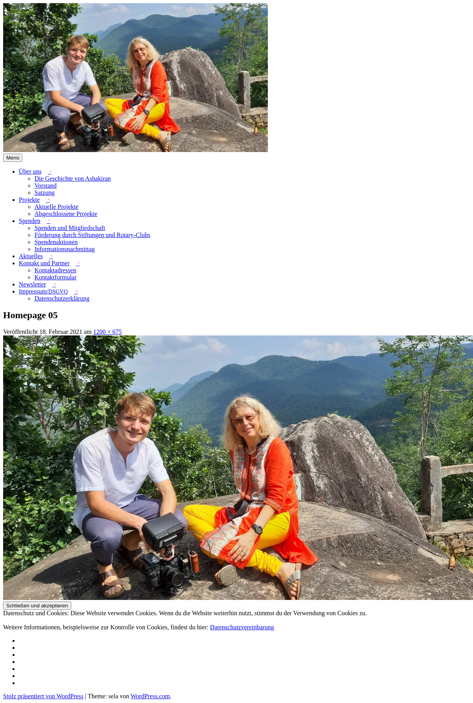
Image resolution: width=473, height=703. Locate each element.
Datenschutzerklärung (61, 298)
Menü (12, 158)
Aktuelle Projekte (56, 206)
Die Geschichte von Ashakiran (72, 178)
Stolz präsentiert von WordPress (43, 696)
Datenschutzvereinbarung (242, 627)
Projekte (29, 199)
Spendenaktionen (56, 242)
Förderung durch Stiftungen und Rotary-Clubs (92, 235)
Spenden (29, 220)
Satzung (44, 192)
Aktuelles (31, 256)
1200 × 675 (107, 331)
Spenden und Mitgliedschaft (69, 228)
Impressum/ (43, 291)
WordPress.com (150, 696)
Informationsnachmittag (64, 249)
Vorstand (45, 185)
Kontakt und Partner (44, 263)
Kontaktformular (55, 277)
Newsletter (32, 284)
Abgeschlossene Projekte (65, 213)
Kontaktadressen (55, 270)
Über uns (30, 171)
